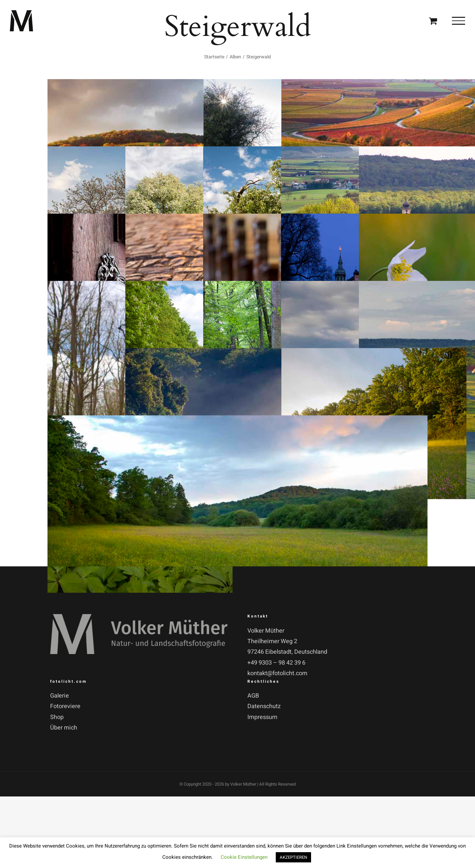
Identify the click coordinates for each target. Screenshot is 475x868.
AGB (253, 695)
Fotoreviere (65, 706)
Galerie (59, 695)
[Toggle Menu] (458, 21)
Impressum (262, 717)
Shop (57, 717)
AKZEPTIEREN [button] (293, 857)
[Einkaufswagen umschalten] (433, 20)
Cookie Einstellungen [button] (244, 857)
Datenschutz (264, 706)
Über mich (63, 727)
